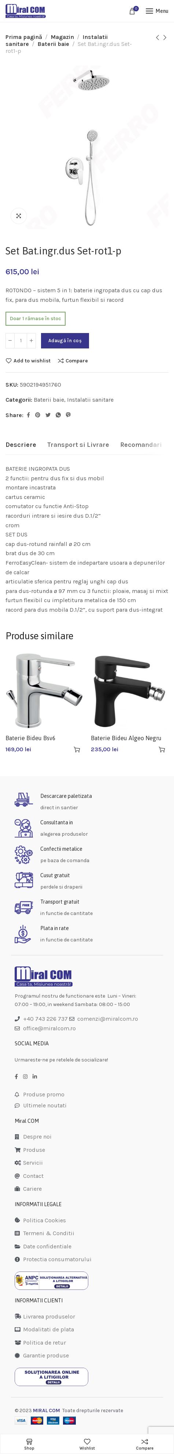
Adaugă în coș (65, 340)
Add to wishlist (32, 361)
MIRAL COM (46, 1410)
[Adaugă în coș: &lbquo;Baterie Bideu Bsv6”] (77, 749)
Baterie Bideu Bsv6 (30, 738)
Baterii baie (53, 43)
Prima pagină (23, 36)
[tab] (21, 445)
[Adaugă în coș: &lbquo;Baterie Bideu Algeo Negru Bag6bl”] (162, 749)
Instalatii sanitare (90, 399)
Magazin (62, 36)
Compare (77, 361)
